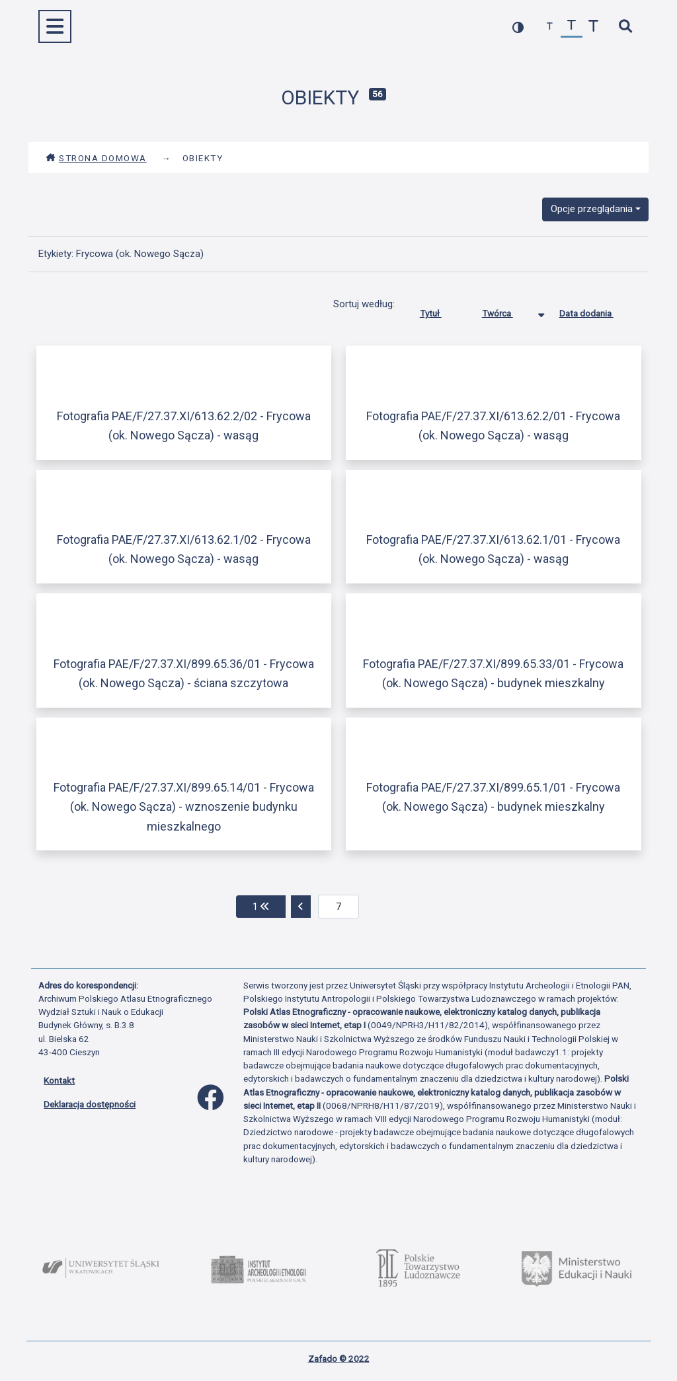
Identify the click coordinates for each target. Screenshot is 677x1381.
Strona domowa (96, 158)
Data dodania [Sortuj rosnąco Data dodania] (596, 310)
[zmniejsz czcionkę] (550, 27)
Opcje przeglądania (592, 209)
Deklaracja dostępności (90, 1104)
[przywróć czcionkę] (571, 27)
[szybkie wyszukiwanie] (625, 27)
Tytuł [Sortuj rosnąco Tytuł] (440, 310)
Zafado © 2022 (339, 1358)
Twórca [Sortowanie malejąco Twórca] (507, 310)
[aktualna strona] (339, 906)
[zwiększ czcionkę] (593, 27)
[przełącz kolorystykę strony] (518, 27)
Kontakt (59, 1080)
